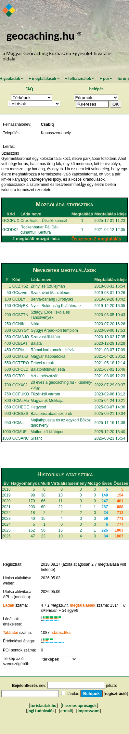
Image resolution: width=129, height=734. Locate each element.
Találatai (10, 632)
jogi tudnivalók (41, 711)
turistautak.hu (44, 705)
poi (106, 78)
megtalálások (44, 78)
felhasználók (79, 78)
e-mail (66, 711)
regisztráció (116, 693)
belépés (96, 89)
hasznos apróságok (79, 705)
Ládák (8, 605)
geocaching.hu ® (44, 36)
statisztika (61, 632)
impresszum (89, 711)
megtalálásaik (83, 605)
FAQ (29, 89)
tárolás (73, 693)
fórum (123, 78)
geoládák (11, 78)
